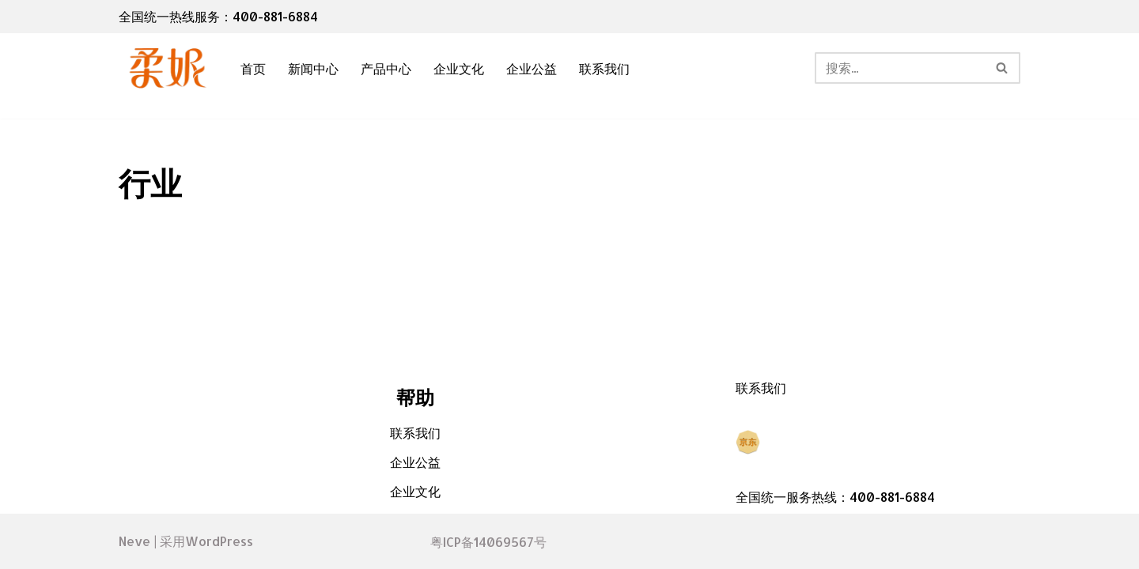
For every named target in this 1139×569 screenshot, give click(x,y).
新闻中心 (313, 68)
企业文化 (458, 68)
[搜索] (900, 68)
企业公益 (531, 68)
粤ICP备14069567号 (488, 541)
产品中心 (386, 68)
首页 (253, 68)
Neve (134, 541)
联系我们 (604, 68)
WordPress (219, 541)
